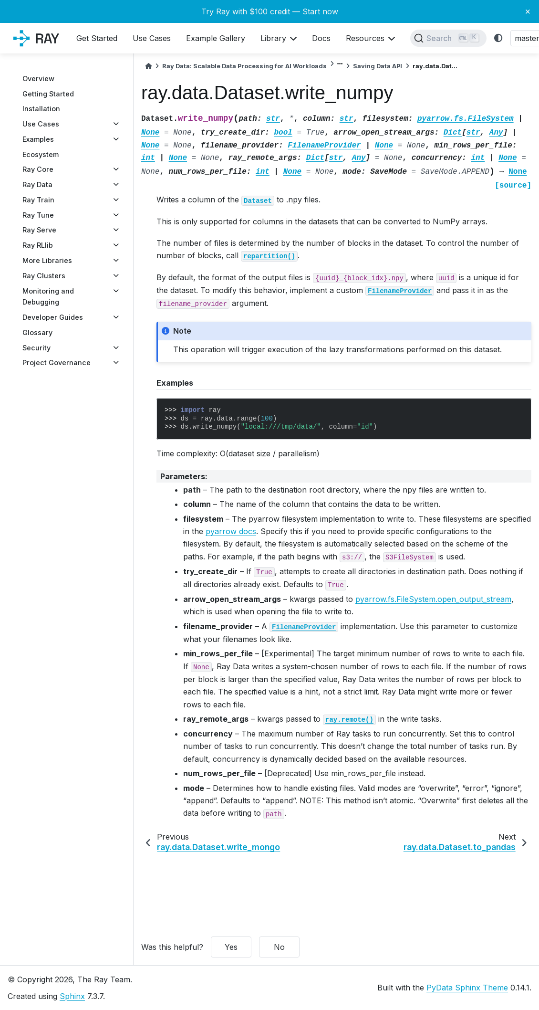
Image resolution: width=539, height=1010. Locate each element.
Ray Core (37, 169)
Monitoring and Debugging (48, 296)
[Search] (448, 38)
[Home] (148, 66)
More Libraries (47, 260)
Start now (320, 11)
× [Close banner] (528, 11)
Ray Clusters (43, 276)
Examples (38, 139)
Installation (41, 109)
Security (36, 348)
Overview (38, 78)
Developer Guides (52, 317)
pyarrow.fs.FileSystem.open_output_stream (433, 599)
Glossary (37, 332)
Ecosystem (40, 154)
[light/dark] (498, 38)
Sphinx (72, 996)
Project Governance (56, 362)
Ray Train (38, 200)
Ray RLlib (37, 245)
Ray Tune (38, 215)
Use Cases (40, 124)
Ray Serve (39, 230)
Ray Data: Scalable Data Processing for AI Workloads (244, 66)
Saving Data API (377, 66)
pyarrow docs (231, 531)
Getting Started (48, 94)
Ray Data (37, 184)
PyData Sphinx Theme (467, 987)
